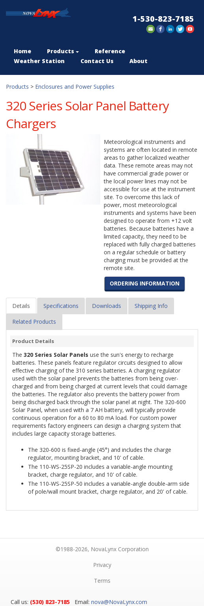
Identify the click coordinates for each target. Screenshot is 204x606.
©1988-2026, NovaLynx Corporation (102, 549)
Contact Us (97, 61)
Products (63, 51)
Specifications (61, 306)
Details (21, 306)
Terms (102, 580)
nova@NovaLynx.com (119, 602)
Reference (110, 51)
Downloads (106, 306)
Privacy (102, 565)
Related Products (34, 321)
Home (22, 51)
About (138, 61)
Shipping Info (151, 306)
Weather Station (39, 61)
